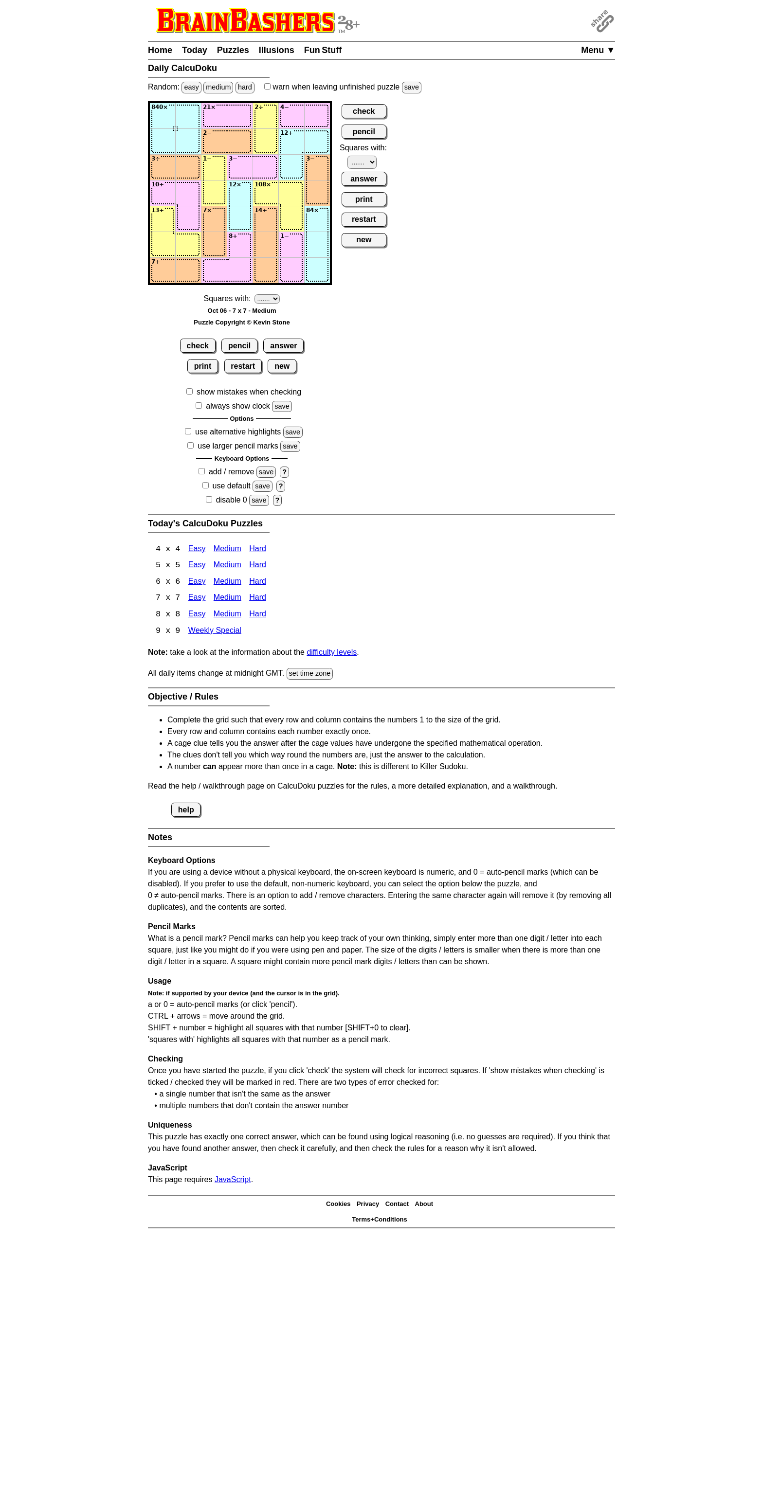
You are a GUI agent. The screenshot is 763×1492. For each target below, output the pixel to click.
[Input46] (291, 193)
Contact (397, 1205)
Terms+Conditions (379, 1220)
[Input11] (162, 115)
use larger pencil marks (238, 446)
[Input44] (240, 193)
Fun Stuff (323, 50)
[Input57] (317, 219)
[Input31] (162, 167)
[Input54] (240, 219)
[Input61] (162, 244)
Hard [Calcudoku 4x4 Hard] (257, 549)
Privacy (368, 1205)
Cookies (338, 1205)
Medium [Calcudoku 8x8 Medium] (227, 615)
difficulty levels (332, 653)
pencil (239, 346)
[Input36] (291, 167)
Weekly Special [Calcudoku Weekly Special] (214, 632)
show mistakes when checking (249, 392)
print (203, 366)
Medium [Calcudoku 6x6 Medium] (227, 582)
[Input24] (240, 141)
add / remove (231, 471)
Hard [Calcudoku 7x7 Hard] (257, 599)
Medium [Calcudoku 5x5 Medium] (227, 566)
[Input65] (265, 244)
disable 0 (231, 500)
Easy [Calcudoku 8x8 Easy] (197, 615)
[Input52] (188, 219)
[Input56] (291, 219)
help (186, 811)
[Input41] (162, 193)
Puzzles (233, 50)
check (198, 346)
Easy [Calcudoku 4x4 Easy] (197, 549)
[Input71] (162, 270)
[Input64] (240, 244)
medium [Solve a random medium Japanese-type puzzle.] (218, 87)
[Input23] (214, 141)
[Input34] (240, 167)
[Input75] (265, 270)
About (424, 1205)
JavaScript (233, 1180)
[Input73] (214, 270)
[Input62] (188, 244)
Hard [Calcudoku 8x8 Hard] (257, 615)
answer (283, 346)
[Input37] (317, 167)
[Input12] (188, 115)
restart (243, 366)
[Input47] (317, 193)
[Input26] (291, 141)
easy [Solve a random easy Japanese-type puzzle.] (191, 87)
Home (160, 50)
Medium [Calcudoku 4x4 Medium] (227, 549)
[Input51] (162, 219)
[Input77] (317, 270)
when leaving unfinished (342, 87)
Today (194, 50)
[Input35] (265, 167)
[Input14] (240, 115)
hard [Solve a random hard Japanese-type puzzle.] (245, 87)
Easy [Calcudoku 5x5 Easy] (197, 566)
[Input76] (291, 270)
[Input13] (214, 115)
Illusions (276, 50)
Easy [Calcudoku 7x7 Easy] (197, 599)
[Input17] (317, 115)
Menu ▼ (598, 50)
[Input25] (265, 141)
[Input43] (214, 193)
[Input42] (188, 193)
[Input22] (188, 141)
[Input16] (291, 115)
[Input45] (265, 193)
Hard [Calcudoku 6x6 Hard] (257, 582)
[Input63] (214, 244)
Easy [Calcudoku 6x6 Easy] (197, 582)
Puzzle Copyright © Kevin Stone (242, 322)
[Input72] (188, 270)
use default (232, 486)
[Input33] (214, 167)
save (411, 87)
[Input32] (188, 167)
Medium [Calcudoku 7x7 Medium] (227, 599)
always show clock (238, 406)
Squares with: (227, 298)
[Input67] (317, 244)
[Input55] (265, 219)
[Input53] (214, 219)
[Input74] (240, 270)
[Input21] (162, 141)
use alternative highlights (238, 432)
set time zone (310, 675)
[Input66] (291, 244)
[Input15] (265, 115)
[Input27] (317, 141)
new (282, 366)
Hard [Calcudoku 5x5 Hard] (257, 566)
